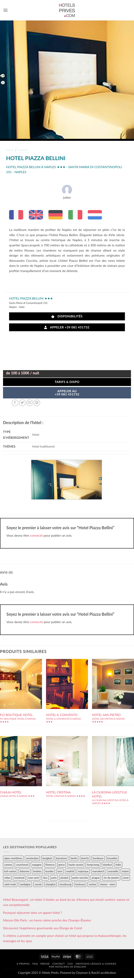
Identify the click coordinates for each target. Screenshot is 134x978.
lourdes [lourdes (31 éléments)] (49, 871)
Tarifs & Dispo (66, 382)
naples (23, 150)
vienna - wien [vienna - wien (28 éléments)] (107, 884)
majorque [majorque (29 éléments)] (83, 871)
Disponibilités (67, 316)
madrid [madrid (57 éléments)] (70, 871)
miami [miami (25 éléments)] (125, 871)
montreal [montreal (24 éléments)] (19, 877)
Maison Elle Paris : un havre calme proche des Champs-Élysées (47, 920)
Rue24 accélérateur (103, 972)
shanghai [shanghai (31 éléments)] (50, 884)
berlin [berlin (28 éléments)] (74, 858)
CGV (70, 963)
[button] (5, 10)
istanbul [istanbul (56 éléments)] (107, 864)
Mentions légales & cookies (96, 963)
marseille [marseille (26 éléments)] (113, 871)
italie (10, 150)
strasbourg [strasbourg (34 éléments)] (65, 884)
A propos (23, 963)
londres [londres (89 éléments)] (37, 871)
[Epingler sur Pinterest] (37, 402)
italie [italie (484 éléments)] (118, 864)
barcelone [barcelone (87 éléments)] (61, 858)
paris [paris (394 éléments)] (54, 877)
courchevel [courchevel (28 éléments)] (22, 864)
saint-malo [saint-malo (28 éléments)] (10, 884)
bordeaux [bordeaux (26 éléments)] (98, 858)
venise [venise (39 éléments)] (92, 884)
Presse (45, 963)
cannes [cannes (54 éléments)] (8, 864)
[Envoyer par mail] (29, 402)
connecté (36, 535)
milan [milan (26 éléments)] (7, 877)
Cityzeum (82, 972)
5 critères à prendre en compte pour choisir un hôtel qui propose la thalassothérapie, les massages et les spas (65, 938)
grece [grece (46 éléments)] (62, 864)
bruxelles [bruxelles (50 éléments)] (112, 858)
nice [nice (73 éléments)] (45, 877)
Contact (58, 963)
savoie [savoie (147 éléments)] (38, 884)
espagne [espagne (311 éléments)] (36, 864)
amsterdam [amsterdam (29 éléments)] (32, 858)
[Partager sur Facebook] (15, 402)
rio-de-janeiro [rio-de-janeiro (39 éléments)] (111, 877)
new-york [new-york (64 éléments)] (33, 877)
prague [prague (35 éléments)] (96, 877)
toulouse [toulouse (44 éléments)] (80, 884)
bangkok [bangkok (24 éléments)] (47, 858)
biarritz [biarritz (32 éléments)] (85, 858)
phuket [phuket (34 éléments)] (64, 877)
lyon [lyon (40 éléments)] (60, 871)
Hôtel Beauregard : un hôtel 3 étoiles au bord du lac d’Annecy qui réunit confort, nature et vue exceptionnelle (66, 902)
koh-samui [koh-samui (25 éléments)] (10, 871)
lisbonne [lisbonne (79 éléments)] (24, 871)
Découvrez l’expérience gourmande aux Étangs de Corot (42, 928)
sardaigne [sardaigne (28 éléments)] (25, 884)
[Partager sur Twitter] (22, 402)
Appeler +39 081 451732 (66, 327)
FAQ (35, 963)
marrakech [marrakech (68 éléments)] (98, 871)
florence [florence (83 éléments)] (50, 864)
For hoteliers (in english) (67, 966)
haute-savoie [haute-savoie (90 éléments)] (75, 864)
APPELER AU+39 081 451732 (67, 392)
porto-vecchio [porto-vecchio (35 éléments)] (80, 877)
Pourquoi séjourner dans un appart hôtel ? (32, 912)
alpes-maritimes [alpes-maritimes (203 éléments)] (13, 858)
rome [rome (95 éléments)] (126, 877)
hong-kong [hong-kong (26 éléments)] (93, 864)
